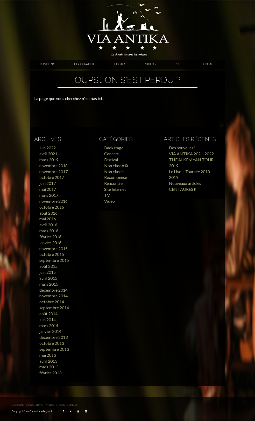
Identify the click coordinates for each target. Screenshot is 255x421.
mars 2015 (48, 284)
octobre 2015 (51, 254)
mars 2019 (48, 159)
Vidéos (150, 64)
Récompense (115, 177)
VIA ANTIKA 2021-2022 (191, 153)
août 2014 (48, 313)
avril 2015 (48, 278)
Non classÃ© (116, 165)
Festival (111, 159)
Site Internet (115, 189)
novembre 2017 (53, 171)
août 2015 (48, 266)
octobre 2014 (51, 301)
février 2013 (50, 372)
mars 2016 (48, 230)
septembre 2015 (54, 260)
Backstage (113, 147)
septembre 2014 (54, 307)
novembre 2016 (53, 201)
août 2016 (48, 212)
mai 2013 (47, 355)
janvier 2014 (50, 331)
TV (107, 195)
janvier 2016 (50, 242)
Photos (120, 64)
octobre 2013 (51, 343)
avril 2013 (48, 361)
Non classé (114, 171)
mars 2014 (48, 325)
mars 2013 (48, 366)
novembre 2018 (53, 165)
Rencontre (113, 183)
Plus (178, 64)
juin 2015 (47, 272)
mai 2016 (47, 218)
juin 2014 (47, 319)
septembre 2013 (54, 349)
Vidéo (109, 201)
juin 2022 (47, 147)
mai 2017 (47, 189)
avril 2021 (48, 153)
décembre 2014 (53, 289)
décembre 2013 (53, 337)
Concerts (47, 64)
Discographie (84, 64)
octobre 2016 (51, 207)
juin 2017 (47, 183)
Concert (111, 153)
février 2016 (50, 236)
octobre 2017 (51, 177)
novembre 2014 (53, 295)
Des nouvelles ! (182, 147)
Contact (208, 64)
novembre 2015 (53, 248)
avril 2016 (48, 224)
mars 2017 (48, 195)
